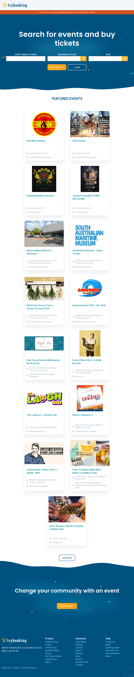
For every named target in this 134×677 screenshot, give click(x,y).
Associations (81, 642)
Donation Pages (52, 650)
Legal (15, 668)
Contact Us (110, 642)
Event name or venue (26, 54)
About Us (6, 668)
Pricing (48, 653)
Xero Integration (113, 653)
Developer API (112, 650)
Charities (79, 645)
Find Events (57, 67)
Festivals (79, 653)
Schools (79, 659)
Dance (78, 650)
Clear (77, 67)
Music (78, 656)
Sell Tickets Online (53, 656)
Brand (108, 656)
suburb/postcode (67, 54)
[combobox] (67, 58)
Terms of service (29, 668)
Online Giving (51, 647)
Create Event (67, 606)
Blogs (108, 645)
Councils (79, 647)
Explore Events (51, 642)
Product (48, 645)
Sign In (48, 662)
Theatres (79, 665)
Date (108, 54)
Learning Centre (113, 647)
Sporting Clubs (82, 662)
